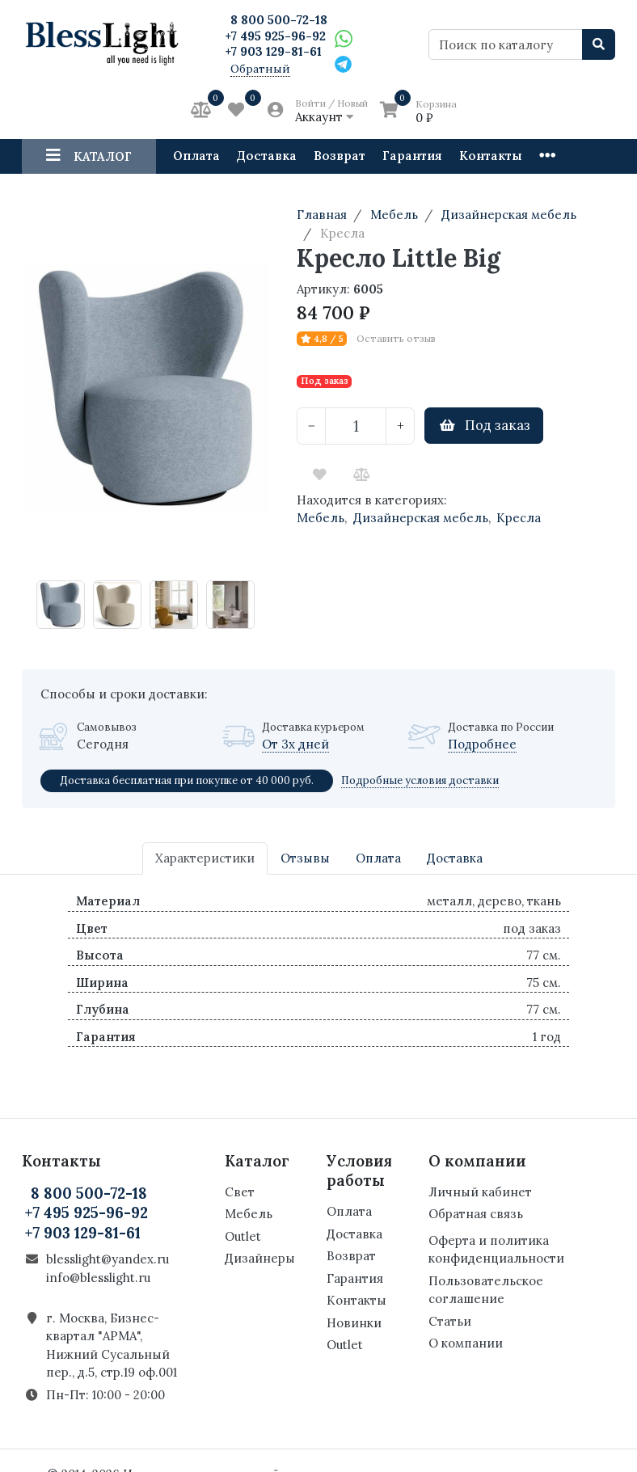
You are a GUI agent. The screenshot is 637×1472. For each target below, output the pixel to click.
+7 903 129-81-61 (273, 51)
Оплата (196, 155)
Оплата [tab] (378, 858)
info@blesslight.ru (98, 1277)
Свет (240, 1192)
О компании (465, 1343)
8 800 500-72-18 (278, 19)
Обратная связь (475, 1213)
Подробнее (482, 744)
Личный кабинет (480, 1192)
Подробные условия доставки (420, 780)
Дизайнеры (260, 1258)
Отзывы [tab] (305, 858)
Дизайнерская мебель (420, 517)
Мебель (320, 517)
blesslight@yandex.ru (107, 1259)
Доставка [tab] (455, 858)
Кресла (518, 517)
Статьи (449, 1321)
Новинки (354, 1323)
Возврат (339, 155)
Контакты (490, 155)
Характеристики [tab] (205, 858)
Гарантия (412, 155)
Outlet (243, 1236)
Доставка (267, 155)
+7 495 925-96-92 (275, 36)
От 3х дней (295, 744)
